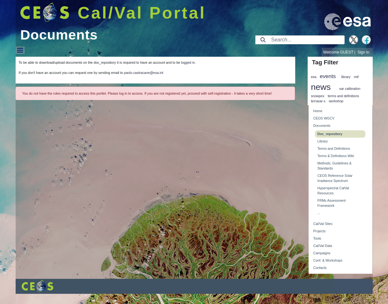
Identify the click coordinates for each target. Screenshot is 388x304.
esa (313, 77)
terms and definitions (343, 96)
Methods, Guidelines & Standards (335, 165)
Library (323, 141)
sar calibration (349, 88)
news (321, 87)
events (328, 76)
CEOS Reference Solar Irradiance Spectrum (335, 178)
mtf (356, 77)
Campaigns (322, 253)
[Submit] (263, 40)
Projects (319, 231)
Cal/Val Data (322, 246)
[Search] (305, 40)
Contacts (320, 268)
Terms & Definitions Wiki (336, 156)
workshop (336, 101)
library (345, 77)
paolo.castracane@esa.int (143, 73)
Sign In (363, 52)
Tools (317, 238)
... (319, 213)
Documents (322, 125)
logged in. (188, 62)
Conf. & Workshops (328, 260)
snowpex (317, 96)
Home (317, 111)
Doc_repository (330, 134)
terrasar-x (318, 101)
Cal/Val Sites (323, 224)
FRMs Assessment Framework (332, 203)
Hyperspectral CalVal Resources (333, 190)
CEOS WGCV (323, 118)
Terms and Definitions (334, 148)
